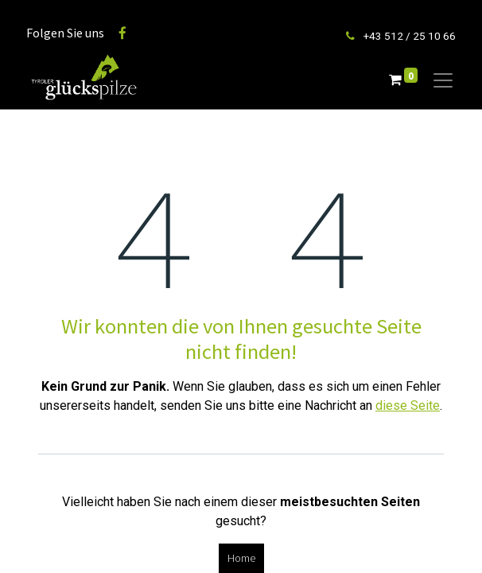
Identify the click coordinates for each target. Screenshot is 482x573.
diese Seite (407, 405)
